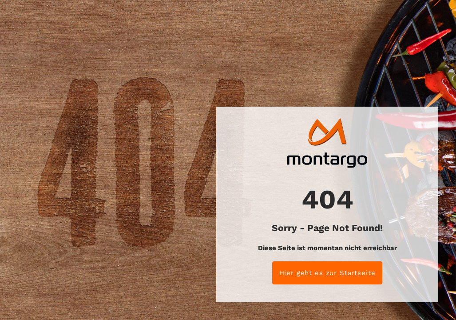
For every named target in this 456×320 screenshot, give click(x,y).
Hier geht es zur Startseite (327, 273)
